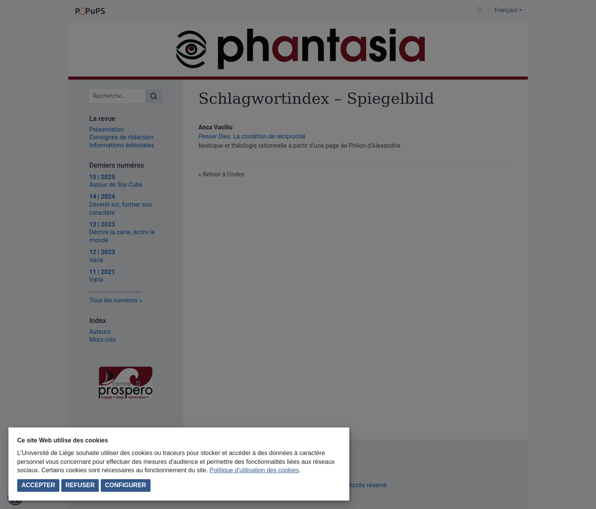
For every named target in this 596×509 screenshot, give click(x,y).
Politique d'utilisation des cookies (254, 470)
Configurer (125, 485)
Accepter (38, 485)
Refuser (80, 485)
